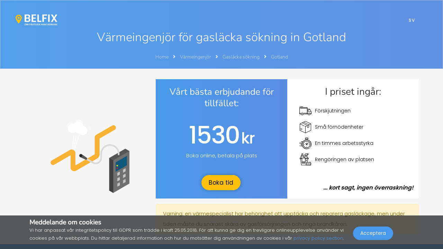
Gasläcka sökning (242, 57)
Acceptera (373, 233)
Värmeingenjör (196, 57)
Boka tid (221, 182)
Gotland (279, 57)
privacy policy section (318, 238)
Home (162, 57)
